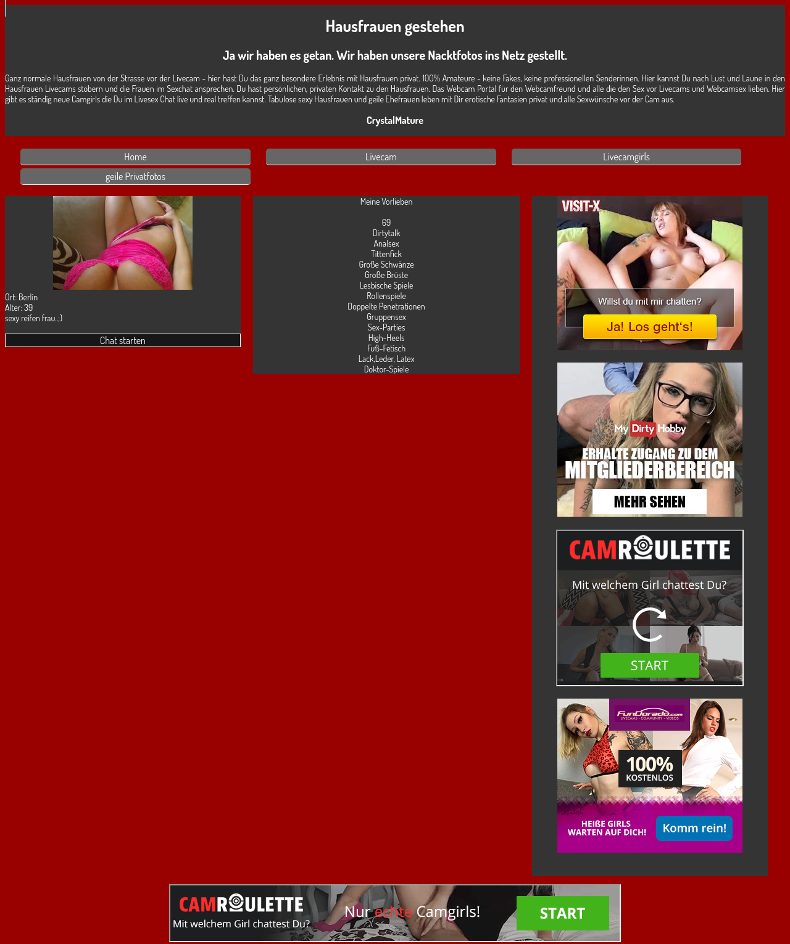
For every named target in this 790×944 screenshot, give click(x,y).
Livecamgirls (626, 156)
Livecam (381, 156)
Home (135, 156)
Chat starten (123, 340)
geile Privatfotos (135, 176)
